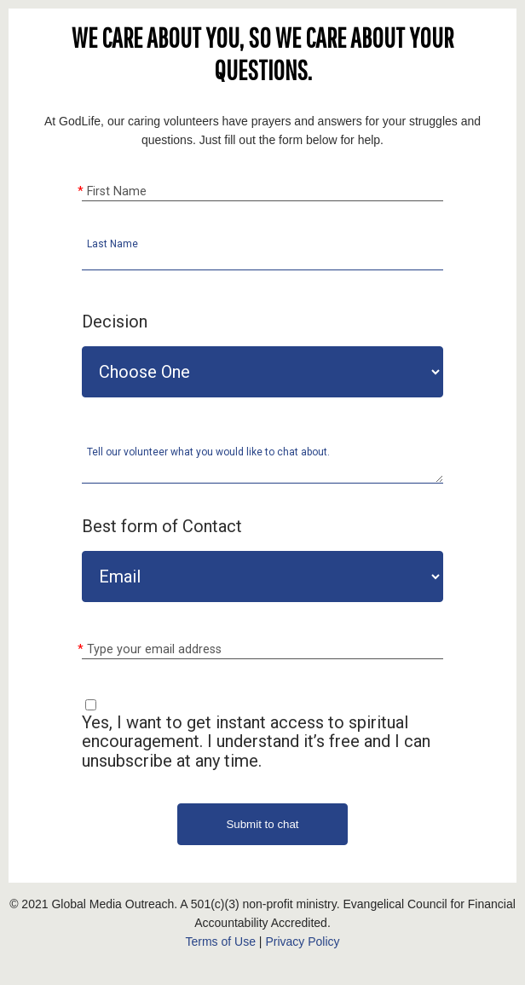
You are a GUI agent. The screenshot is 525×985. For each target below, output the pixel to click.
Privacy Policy (302, 941)
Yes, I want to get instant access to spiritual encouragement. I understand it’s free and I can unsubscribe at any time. (256, 741)
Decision (114, 321)
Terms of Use (220, 941)
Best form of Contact (162, 526)
